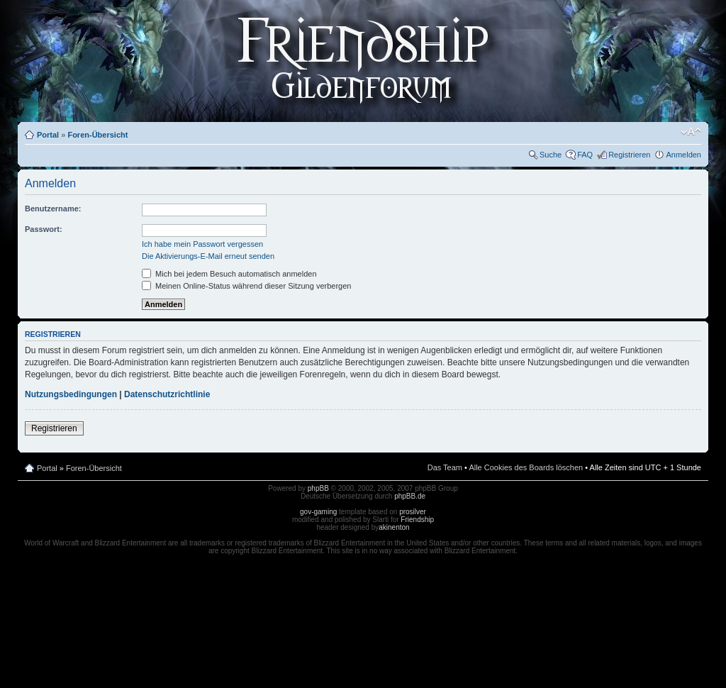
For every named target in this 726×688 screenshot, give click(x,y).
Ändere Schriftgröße (691, 132)
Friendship (417, 519)
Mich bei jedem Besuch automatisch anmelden (229, 274)
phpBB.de (409, 496)
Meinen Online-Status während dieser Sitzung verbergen (246, 286)
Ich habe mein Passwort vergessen (202, 244)
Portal (48, 135)
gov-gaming (318, 512)
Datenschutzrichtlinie (167, 394)
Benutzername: (53, 208)
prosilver (412, 512)
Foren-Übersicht (97, 135)
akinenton (394, 527)
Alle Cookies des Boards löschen (526, 467)
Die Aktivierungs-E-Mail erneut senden (208, 256)
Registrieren (629, 154)
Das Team (445, 467)
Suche (551, 154)
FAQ (585, 154)
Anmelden (683, 154)
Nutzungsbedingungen (71, 394)
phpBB (318, 488)
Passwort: (43, 229)
